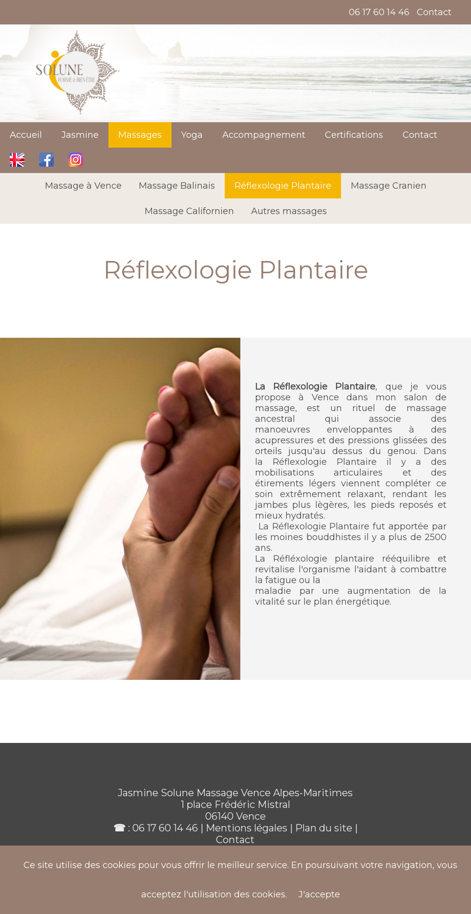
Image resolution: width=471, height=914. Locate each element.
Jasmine (80, 135)
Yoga (192, 135)
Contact (434, 12)
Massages (140, 135)
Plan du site (325, 828)
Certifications (354, 135)
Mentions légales (246, 828)
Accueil (26, 135)
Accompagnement (263, 135)
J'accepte (319, 894)
